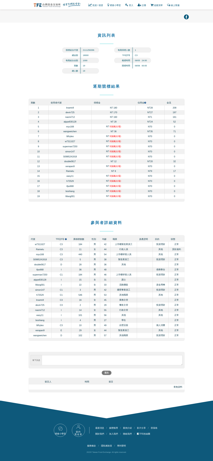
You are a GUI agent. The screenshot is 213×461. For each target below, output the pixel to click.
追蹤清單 (157, 4)
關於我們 (99, 434)
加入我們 (113, 434)
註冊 (142, 4)
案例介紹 (127, 428)
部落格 (154, 428)
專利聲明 (121, 446)
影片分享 (141, 428)
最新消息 (99, 428)
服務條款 (91, 446)
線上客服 (173, 4)
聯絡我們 (127, 434)
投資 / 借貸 (95, 4)
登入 (129, 4)
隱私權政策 (106, 446)
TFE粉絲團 (143, 434)
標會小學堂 (114, 4)
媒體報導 (113, 428)
